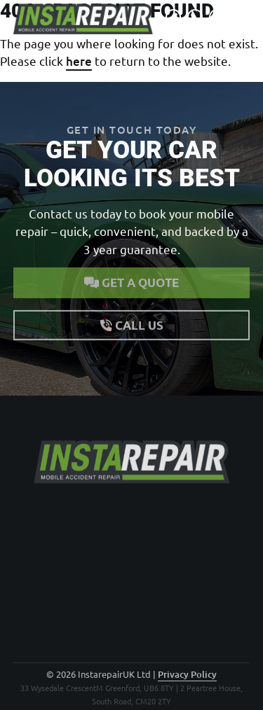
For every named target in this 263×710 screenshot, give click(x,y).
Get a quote (131, 279)
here (79, 61)
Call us (131, 321)
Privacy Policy (187, 674)
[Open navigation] (242, 17)
